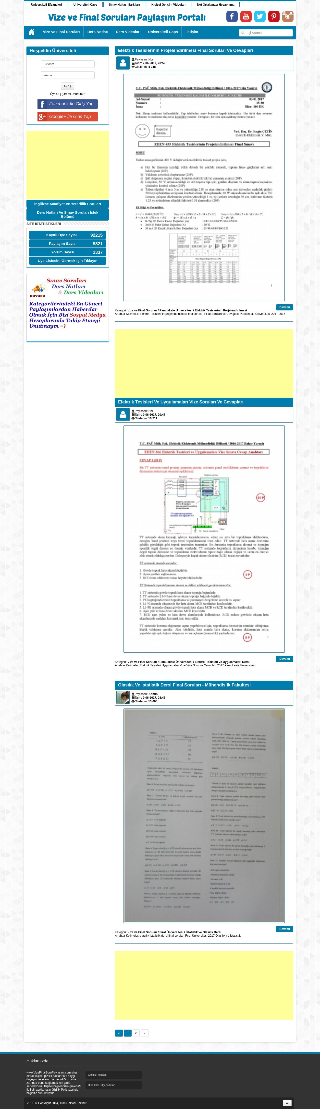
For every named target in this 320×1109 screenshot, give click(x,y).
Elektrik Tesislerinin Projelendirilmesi (221, 310)
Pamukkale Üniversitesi (176, 310)
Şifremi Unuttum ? (73, 94)
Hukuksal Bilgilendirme (101, 1085)
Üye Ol (54, 94)
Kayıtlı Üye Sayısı (61, 235)
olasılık (144, 935)
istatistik (155, 935)
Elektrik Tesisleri (150, 665)
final (171, 935)
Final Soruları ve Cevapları (221, 314)
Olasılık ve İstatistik (228, 935)
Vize (182, 665)
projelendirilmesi (176, 314)
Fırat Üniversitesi (171, 932)
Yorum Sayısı (62, 252)
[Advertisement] (67, 165)
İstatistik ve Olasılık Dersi (203, 932)
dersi (164, 935)
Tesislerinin (157, 314)
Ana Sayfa (31, 32)
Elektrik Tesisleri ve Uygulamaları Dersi (222, 662)
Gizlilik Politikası (97, 1074)
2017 (274, 314)
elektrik (144, 314)
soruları (180, 935)
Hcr (150, 59)
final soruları (195, 314)
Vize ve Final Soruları (142, 310)
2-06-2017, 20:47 (154, 414)
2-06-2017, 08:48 (154, 697)
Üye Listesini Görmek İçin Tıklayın (67, 261)
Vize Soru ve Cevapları (201, 665)
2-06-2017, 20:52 (154, 63)
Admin (153, 694)
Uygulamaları (170, 665)
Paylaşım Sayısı (63, 243)
